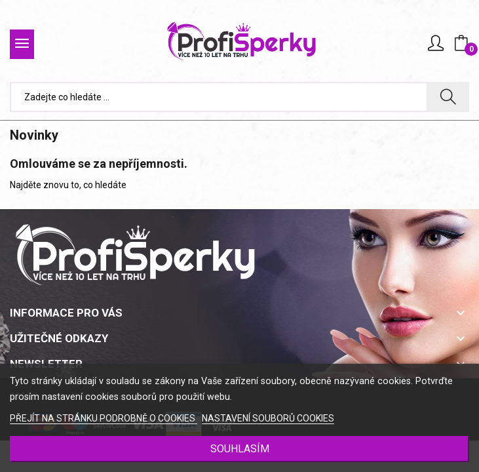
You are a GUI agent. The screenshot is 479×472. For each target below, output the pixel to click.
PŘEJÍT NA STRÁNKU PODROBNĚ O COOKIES (103, 418)
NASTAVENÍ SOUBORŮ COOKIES (268, 418)
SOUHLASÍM (239, 448)
